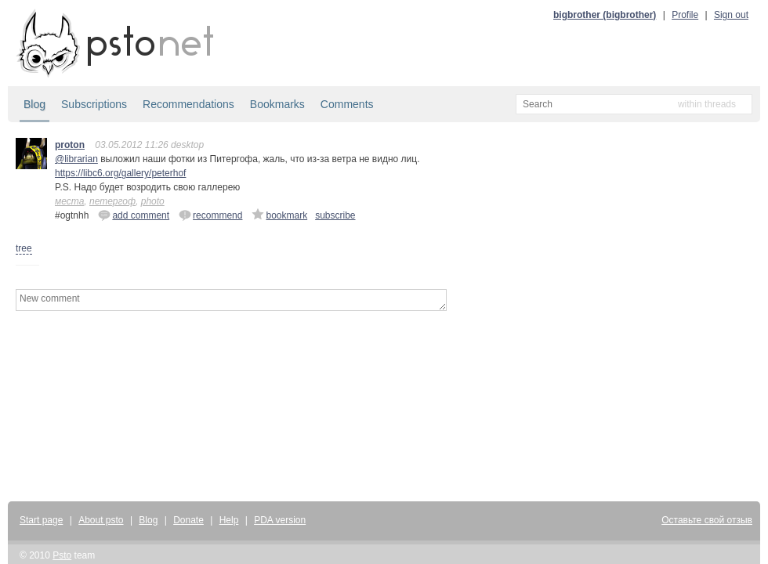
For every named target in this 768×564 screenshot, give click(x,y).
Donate (188, 520)
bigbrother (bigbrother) (604, 14)
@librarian (76, 159)
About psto (100, 520)
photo (153, 201)
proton (70, 144)
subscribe (335, 215)
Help (229, 520)
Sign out (731, 14)
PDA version (280, 520)
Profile (685, 14)
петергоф (112, 201)
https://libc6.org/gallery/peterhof (120, 173)
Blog (34, 104)
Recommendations (188, 104)
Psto (62, 555)
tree (24, 248)
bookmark (279, 214)
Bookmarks (277, 104)
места (69, 201)
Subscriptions (94, 104)
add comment (133, 214)
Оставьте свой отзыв (706, 520)
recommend (210, 214)
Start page (41, 520)
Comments (347, 104)
